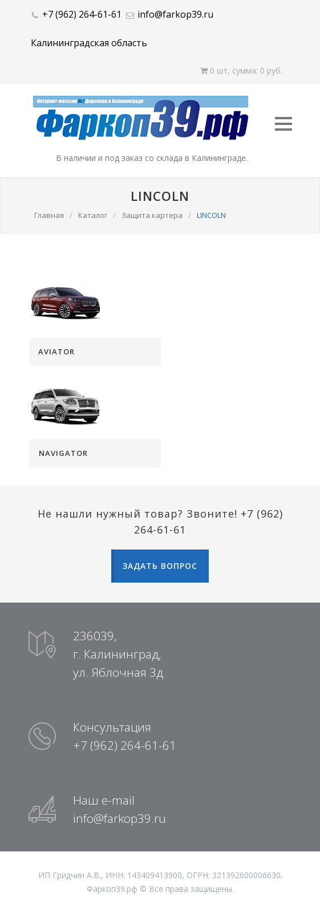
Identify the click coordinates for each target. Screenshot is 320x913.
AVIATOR (56, 351)
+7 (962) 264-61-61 (81, 14)
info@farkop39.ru (175, 14)
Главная (49, 215)
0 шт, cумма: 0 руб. (241, 70)
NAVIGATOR (63, 453)
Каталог (92, 215)
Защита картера (152, 215)
